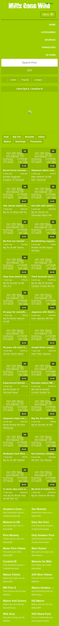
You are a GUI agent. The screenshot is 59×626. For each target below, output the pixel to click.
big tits (17, 137)
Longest (38, 80)
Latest (13, 80)
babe (33, 177)
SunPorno (52, 280)
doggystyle (15, 177)
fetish (39, 354)
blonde (13, 318)
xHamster (24, 174)
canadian (35, 286)
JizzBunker (52, 492)
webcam (48, 460)
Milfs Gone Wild (29, 5)
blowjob (46, 389)
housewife (19, 180)
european (7, 180)
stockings (20, 141)
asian (33, 318)
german (41, 212)
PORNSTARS (49, 47)
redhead (21, 460)
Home (52, 24)
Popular (25, 80)
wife (51, 318)
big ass (34, 283)
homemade (36, 215)
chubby (43, 286)
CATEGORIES (48, 32)
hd (13, 180)
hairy (23, 495)
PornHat (24, 244)
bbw (33, 389)
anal (6, 137)
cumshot (35, 392)
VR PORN (50, 55)
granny (14, 354)
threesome (36, 141)
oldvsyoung (8, 428)
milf (49, 177)
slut (52, 286)
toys (42, 460)
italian (41, 137)
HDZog (25, 315)
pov (25, 212)
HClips (53, 244)
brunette (29, 137)
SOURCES (50, 40)
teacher (20, 247)
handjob (43, 392)
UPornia (24, 280)
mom (33, 180)
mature (7, 141)
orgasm (49, 247)
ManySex (24, 492)
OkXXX (53, 174)
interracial (7, 392)
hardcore (40, 177)
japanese (41, 318)
